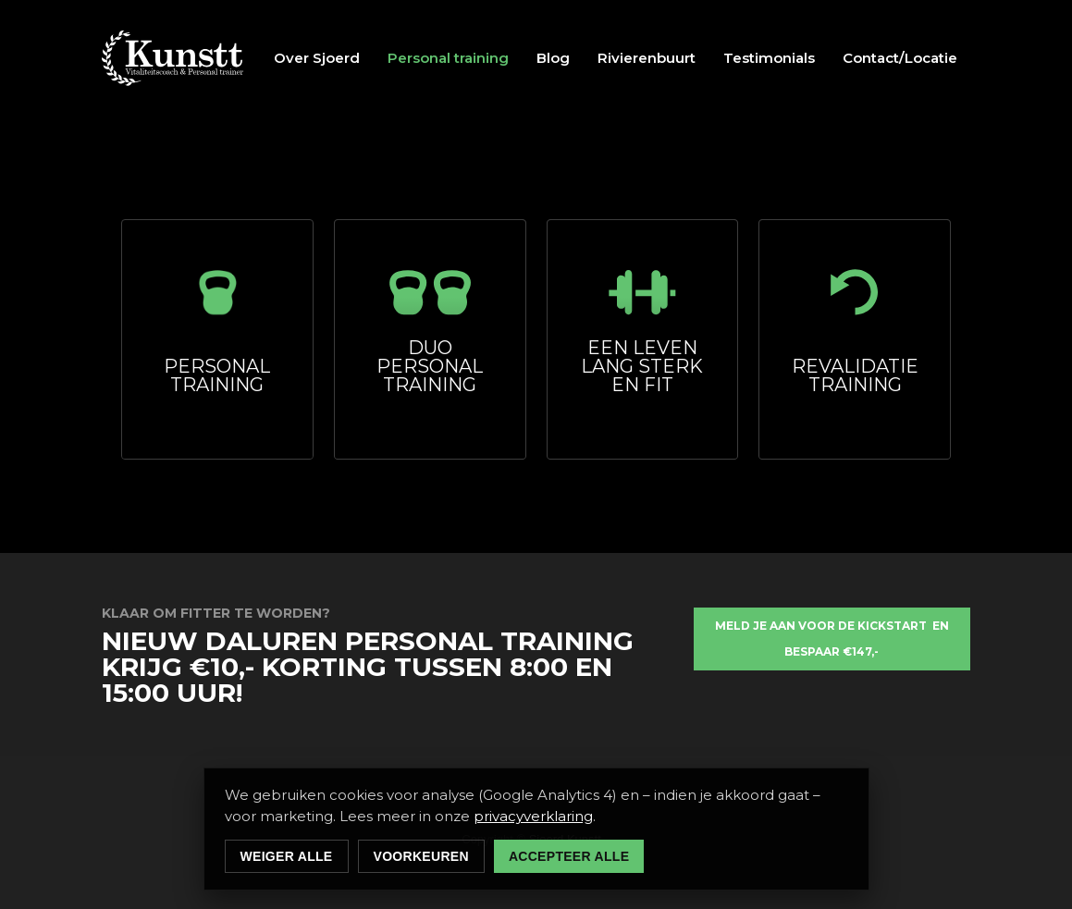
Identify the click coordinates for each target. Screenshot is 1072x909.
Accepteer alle (569, 856)
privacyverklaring (533, 816)
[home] (173, 58)
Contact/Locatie (900, 58)
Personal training (448, 58)
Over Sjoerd (317, 58)
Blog (553, 58)
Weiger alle (286, 856)
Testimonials (769, 58)
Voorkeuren (421, 856)
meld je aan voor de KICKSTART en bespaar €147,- (832, 638)
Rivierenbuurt (647, 58)
